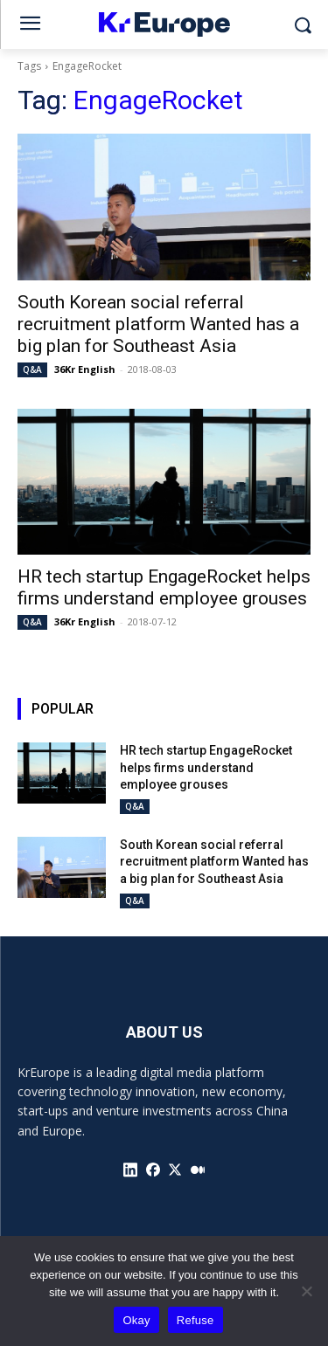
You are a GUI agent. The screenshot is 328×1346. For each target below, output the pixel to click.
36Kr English (84, 369)
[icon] (130, 1169)
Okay (136, 1320)
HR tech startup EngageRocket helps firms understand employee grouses (164, 587)
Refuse (195, 1320)
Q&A (32, 369)
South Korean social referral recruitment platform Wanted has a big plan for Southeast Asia (158, 324)
